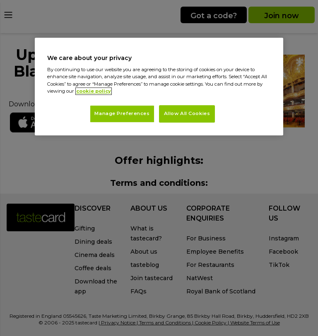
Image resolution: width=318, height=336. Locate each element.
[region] (159, 86)
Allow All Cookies (187, 113)
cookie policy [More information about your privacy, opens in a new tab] (93, 91)
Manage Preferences (121, 113)
